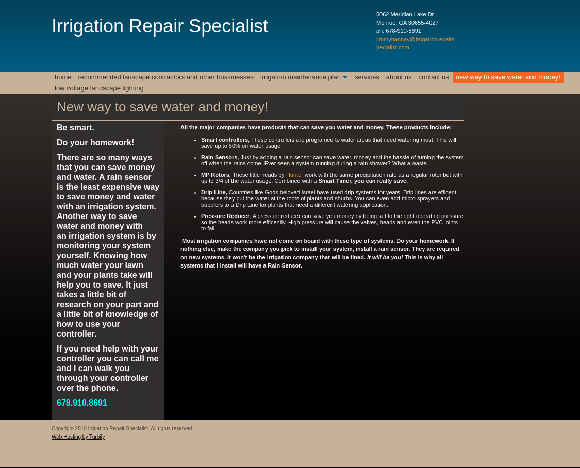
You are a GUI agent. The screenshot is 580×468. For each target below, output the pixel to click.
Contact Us (434, 77)
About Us (399, 77)
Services (367, 77)
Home (63, 77)
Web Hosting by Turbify (78, 437)
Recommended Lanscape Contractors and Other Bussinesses (166, 77)
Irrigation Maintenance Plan (300, 77)
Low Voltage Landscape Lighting (99, 88)
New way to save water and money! (508, 77)
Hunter (294, 175)
